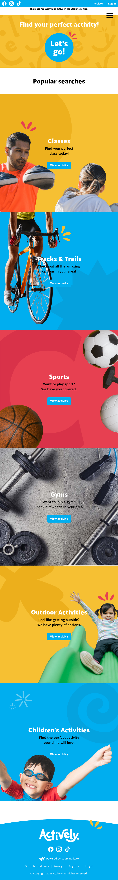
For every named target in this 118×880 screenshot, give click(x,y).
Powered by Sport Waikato (59, 858)
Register (98, 3)
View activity (59, 165)
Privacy (58, 866)
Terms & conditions (37, 866)
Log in (112, 3)
